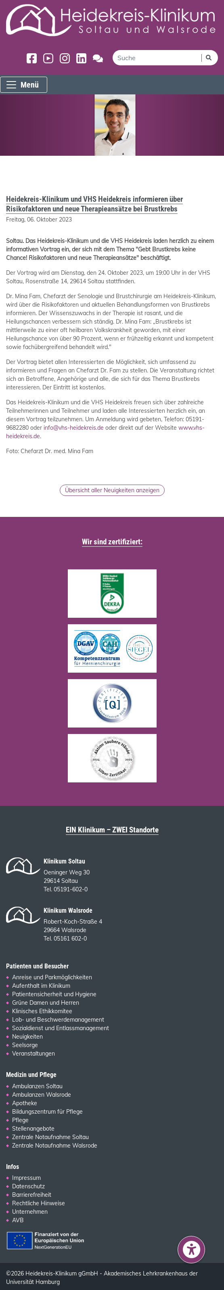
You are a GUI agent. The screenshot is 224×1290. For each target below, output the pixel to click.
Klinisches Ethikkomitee (42, 1011)
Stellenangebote (33, 1128)
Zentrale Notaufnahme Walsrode (54, 1145)
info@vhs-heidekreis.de (74, 427)
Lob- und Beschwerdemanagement (58, 1019)
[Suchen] (209, 57)
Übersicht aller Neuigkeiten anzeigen (112, 490)
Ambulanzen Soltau (37, 1086)
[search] (157, 57)
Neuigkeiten (27, 1036)
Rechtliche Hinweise (38, 1203)
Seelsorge (25, 1045)
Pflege (20, 1120)
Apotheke (24, 1103)
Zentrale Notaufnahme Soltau (50, 1137)
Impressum (26, 1177)
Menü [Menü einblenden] (22, 85)
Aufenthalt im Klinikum (41, 985)
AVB (18, 1220)
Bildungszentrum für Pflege (47, 1111)
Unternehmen (30, 1211)
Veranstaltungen (33, 1053)
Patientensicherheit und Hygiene (54, 994)
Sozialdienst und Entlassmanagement (60, 1028)
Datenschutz (28, 1186)
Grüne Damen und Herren (45, 1002)
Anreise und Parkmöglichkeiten (52, 977)
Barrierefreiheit (31, 1194)
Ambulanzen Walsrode (41, 1094)
